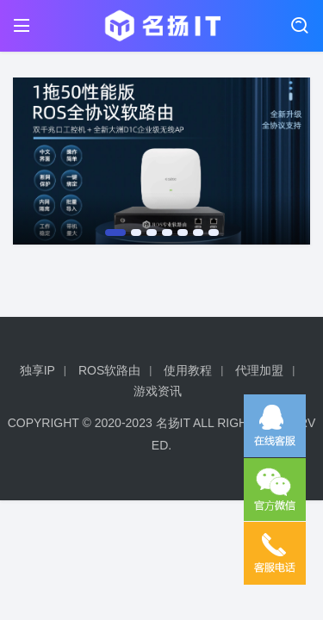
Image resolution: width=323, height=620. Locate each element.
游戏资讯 (158, 391)
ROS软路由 (109, 370)
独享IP (37, 370)
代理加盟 (259, 370)
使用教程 (188, 370)
